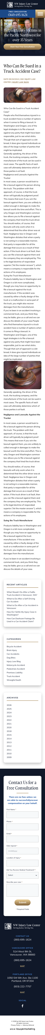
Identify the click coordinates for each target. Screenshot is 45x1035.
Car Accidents (13, 654)
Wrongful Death (14, 680)
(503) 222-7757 (22, 986)
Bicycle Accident (14, 646)
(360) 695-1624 (17, 14)
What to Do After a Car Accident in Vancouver (22, 606)
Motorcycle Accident (16, 665)
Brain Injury (12, 650)
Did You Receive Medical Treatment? (21, 870)
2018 (9, 731)
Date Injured (11, 846)
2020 (9, 727)
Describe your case (14, 882)
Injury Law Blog (20, 82)
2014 (9, 738)
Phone (9, 822)
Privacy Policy (15, 1025)
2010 (9, 753)
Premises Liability (15, 672)
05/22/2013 (14, 79)
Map (22, 966)
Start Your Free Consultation (22, 47)
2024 (9, 712)
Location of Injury (13, 858)
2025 (9, 709)
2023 (9, 716)
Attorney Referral (28, 1025)
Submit (22, 902)
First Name (11, 810)
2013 (9, 742)
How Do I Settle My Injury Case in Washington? (21, 613)
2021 (9, 724)
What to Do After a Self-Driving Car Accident (21, 600)
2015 (9, 735)
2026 (9, 705)
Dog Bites (11, 657)
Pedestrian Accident (16, 669)
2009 (9, 757)
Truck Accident (13, 676)
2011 (9, 750)
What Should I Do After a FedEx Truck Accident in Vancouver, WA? (22, 593)
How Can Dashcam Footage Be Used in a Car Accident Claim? (21, 620)
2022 (9, 720)
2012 (9, 746)
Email (9, 834)
